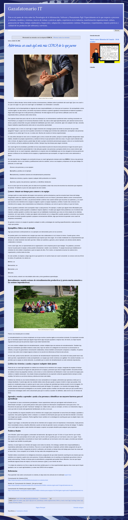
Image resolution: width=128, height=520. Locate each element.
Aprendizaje (40, 500)
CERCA (58, 500)
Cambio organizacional (49, 500)
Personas (15, 502)
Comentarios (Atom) (22, 511)
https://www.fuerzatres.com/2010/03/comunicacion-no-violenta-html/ (28, 480)
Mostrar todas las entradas (61, 37)
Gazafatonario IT (25, 9)
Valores (20, 502)
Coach (62, 500)
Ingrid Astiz (67, 475)
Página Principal (40, 507)
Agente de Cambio (17, 500)
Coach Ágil (67, 500)
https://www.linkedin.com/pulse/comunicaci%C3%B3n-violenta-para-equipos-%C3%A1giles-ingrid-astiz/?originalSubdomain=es (45, 490)
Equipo (10, 502)
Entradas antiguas (79, 507)
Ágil (24, 500)
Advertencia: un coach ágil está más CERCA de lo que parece (42, 46)
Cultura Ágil (79, 500)
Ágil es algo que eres (31, 500)
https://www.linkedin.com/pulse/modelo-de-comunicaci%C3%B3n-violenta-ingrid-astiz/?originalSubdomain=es (40, 485)
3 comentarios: (44, 498)
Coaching (73, 500)
